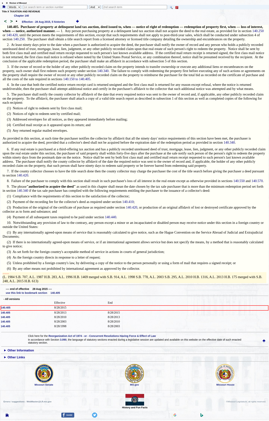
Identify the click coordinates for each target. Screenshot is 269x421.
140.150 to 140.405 (76, 79)
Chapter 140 (21, 15)
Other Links (16, 357)
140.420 (12, 35)
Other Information (20, 350)
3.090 (63, 339)
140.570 (257, 181)
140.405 (5, 307)
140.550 (239, 181)
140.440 (110, 217)
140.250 (258, 31)
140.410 (128, 202)
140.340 (103, 71)
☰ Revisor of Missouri (15, 3)
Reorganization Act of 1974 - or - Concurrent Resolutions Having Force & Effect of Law (102, 335)
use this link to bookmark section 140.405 (33, 292)
